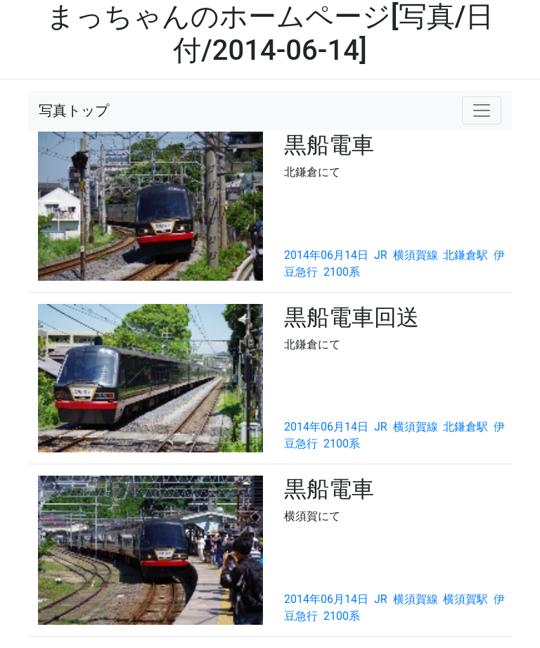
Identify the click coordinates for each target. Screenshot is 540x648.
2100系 (341, 272)
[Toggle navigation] (481, 110)
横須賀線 (415, 255)
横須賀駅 (465, 599)
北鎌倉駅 (465, 255)
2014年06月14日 (326, 255)
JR (380, 255)
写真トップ (74, 110)
